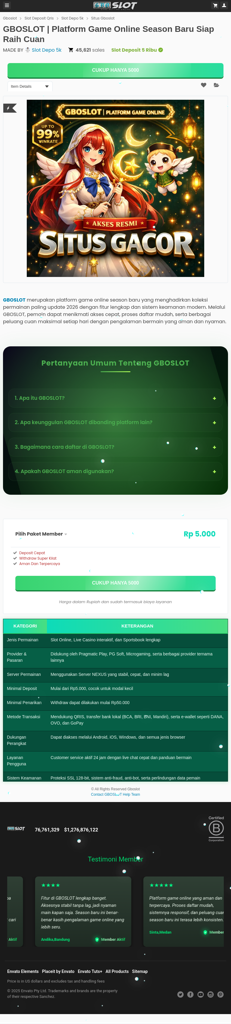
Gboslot (10, 18)
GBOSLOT (14, 299)
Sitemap (140, 971)
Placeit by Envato (58, 971)
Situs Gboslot (103, 18)
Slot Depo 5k (72, 18)
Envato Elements (23, 971)
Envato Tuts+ (90, 971)
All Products (117, 971)
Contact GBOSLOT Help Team (115, 794)
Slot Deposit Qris (39, 18)
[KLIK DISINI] (115, 70)
